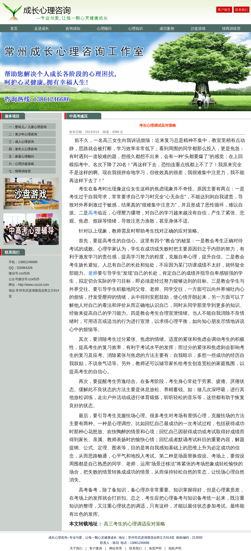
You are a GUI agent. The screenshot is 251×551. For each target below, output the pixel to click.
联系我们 (241, 10)
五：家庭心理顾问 (21, 156)
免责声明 (155, 548)
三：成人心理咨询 (21, 142)
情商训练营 (231, 29)
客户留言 (224, 10)
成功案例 (166, 29)
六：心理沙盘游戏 (21, 164)
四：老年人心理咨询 (23, 149)
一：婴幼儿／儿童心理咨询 (28, 127)
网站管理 (115, 548)
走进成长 (41, 29)
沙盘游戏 (198, 29)
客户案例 (95, 548)
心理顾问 (104, 29)
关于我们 (76, 548)
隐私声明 (175, 548)
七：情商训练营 (20, 171)
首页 (14, 29)
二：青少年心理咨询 (23, 134)
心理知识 (135, 29)
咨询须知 (73, 29)
